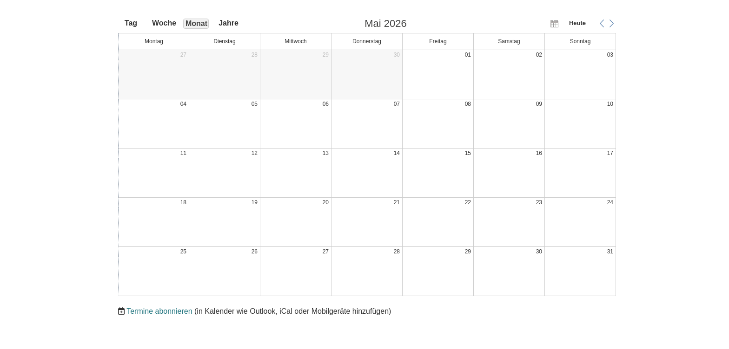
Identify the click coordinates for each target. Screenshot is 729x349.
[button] (601, 23)
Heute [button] (577, 22)
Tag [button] (131, 23)
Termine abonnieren (159, 311)
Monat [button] (196, 23)
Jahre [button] (229, 23)
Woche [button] (163, 23)
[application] (367, 158)
